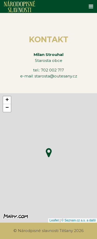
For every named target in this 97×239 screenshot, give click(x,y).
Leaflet (54, 220)
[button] (49, 151)
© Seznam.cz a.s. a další (78, 220)
